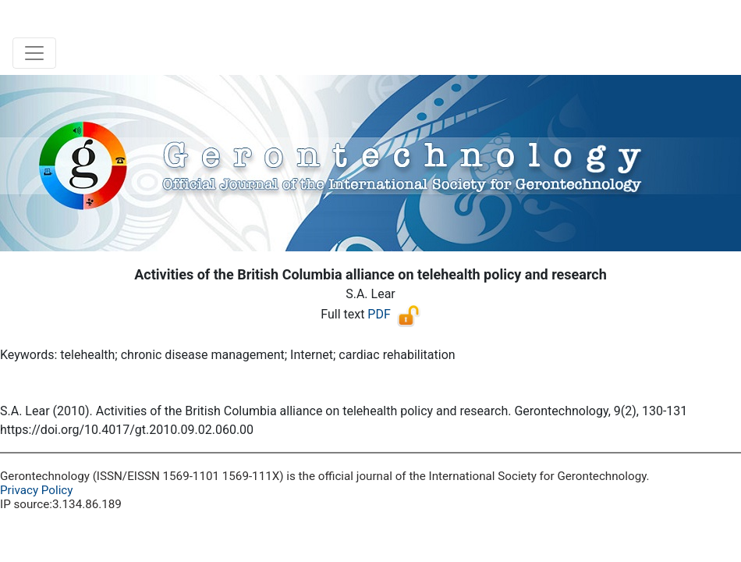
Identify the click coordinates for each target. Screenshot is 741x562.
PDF (378, 314)
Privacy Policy (36, 490)
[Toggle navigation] (34, 53)
